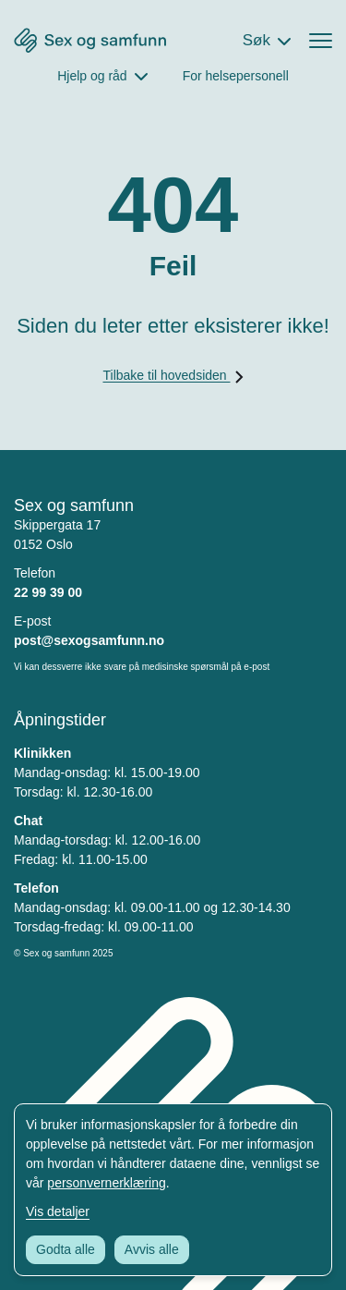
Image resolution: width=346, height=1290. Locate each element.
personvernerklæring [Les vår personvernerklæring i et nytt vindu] (106, 1182)
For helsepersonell (236, 75)
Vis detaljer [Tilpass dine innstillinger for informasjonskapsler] (57, 1211)
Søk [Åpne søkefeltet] (256, 40)
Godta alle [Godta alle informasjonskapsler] (65, 1249)
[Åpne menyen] (320, 40)
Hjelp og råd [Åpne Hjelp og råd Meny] (92, 75)
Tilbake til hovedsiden (172, 375)
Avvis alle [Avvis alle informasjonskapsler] (152, 1249)
